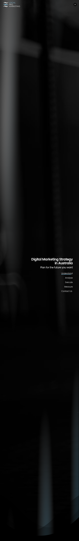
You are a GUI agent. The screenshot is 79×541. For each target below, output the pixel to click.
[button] (75, 4)
